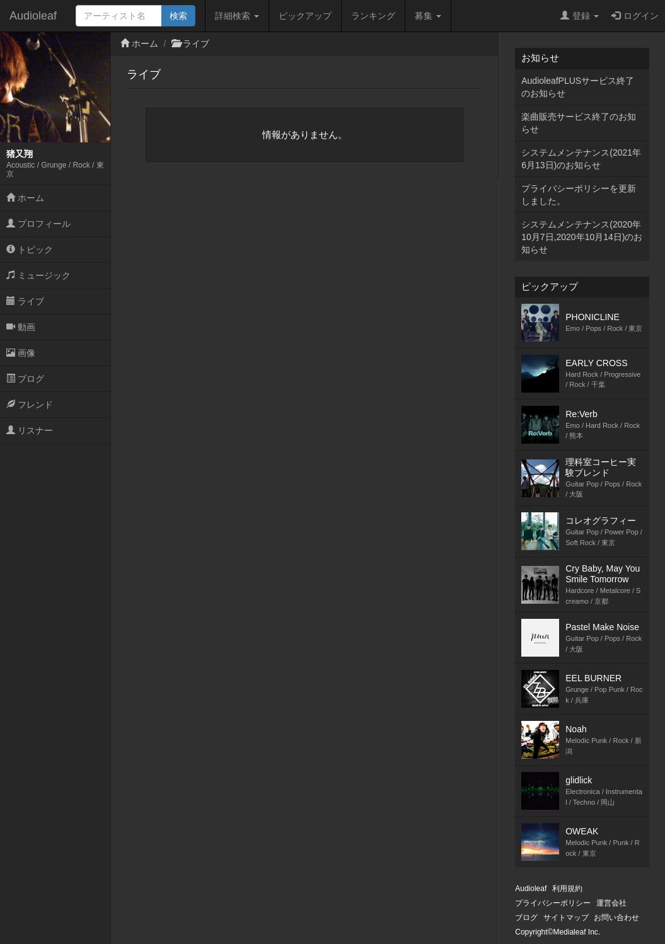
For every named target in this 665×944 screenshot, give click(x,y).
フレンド (29, 405)
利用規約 (567, 888)
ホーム (25, 198)
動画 (20, 327)
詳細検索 (237, 16)
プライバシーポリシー (553, 903)
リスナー (29, 430)
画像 (20, 353)
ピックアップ (305, 16)
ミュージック (38, 275)
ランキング (373, 16)
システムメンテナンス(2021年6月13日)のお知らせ (581, 158)
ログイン (635, 16)
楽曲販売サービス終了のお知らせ (578, 123)
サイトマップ (566, 917)
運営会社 (611, 903)
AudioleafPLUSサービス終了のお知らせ (577, 87)
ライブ (25, 301)
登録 (579, 16)
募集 (428, 16)
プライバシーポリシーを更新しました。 (578, 194)
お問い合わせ (616, 917)
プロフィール (38, 224)
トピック (29, 250)
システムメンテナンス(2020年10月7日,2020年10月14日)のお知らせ (581, 237)
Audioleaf (33, 15)
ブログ (25, 379)
